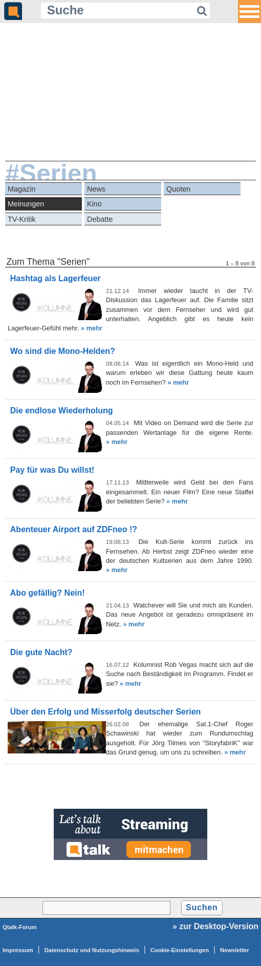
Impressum (18, 950)
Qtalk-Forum (20, 927)
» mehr (91, 328)
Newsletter (234, 950)
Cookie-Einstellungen (179, 950)
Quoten (178, 189)
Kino (94, 204)
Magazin (21, 189)
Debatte (100, 219)
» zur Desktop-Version (215, 926)
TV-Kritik (21, 219)
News (96, 189)
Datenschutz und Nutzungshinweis (92, 950)
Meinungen (26, 204)
